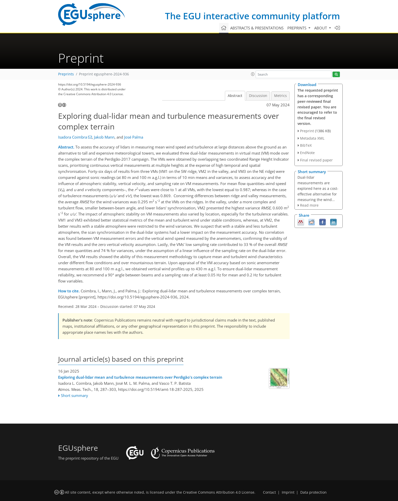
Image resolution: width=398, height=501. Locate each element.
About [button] (321, 27)
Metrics (280, 95)
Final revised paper (316, 160)
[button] (253, 74)
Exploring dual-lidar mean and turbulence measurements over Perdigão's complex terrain (140, 377)
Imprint (288, 492)
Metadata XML (312, 138)
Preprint (307, 130)
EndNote (307, 152)
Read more (309, 205)
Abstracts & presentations (257, 27)
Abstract (235, 95)
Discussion (258, 95)
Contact (269, 492)
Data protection (313, 492)
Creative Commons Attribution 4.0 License (218, 492)
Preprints (66, 74)
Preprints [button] (297, 27)
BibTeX (306, 145)
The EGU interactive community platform (252, 16)
